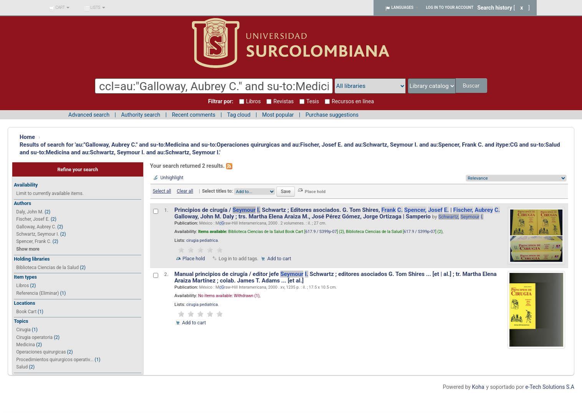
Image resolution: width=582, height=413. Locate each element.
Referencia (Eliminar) (37, 293)
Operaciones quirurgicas (41, 352)
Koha (478, 387)
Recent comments (193, 115)
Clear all (185, 191)
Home (27, 137)
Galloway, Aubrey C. (36, 227)
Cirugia (23, 329)
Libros (22, 285)
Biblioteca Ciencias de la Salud (47, 267)
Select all (162, 191)
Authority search (140, 115)
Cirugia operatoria (34, 337)
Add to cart (279, 258)
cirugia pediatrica (202, 240)
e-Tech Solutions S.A (549, 387)
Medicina (25, 344)
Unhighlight (172, 177)
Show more (27, 249)
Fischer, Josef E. (33, 219)
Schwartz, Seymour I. (37, 234)
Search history (494, 8)
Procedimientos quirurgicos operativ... (54, 359)
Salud (22, 367)
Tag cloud (238, 115)
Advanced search (88, 115)
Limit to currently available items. (49, 193)
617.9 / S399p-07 (321, 231)
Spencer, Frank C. (33, 241)
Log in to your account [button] (450, 7)
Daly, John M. (29, 212)
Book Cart (26, 311)
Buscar (471, 86)
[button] (59, 7)
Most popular (278, 115)
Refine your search (77, 169)
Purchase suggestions (332, 115)
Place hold (193, 258)
